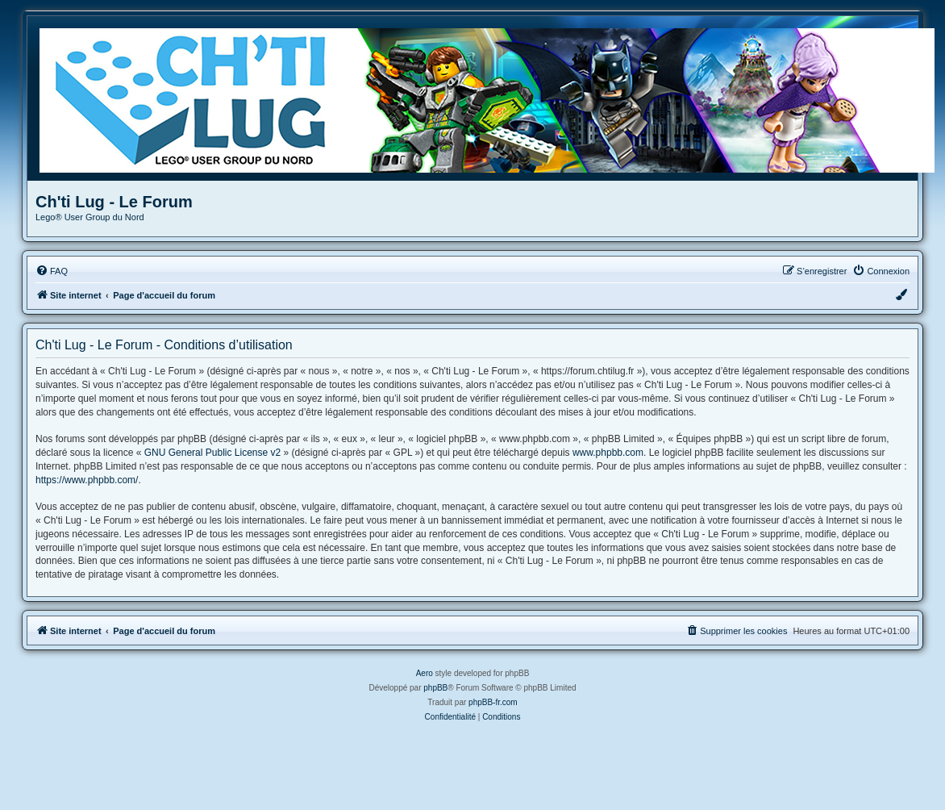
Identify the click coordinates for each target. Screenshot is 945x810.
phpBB (435, 687)
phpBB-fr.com (493, 702)
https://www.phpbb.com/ (86, 480)
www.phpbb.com (607, 452)
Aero (424, 673)
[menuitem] (51, 271)
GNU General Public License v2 (212, 452)
